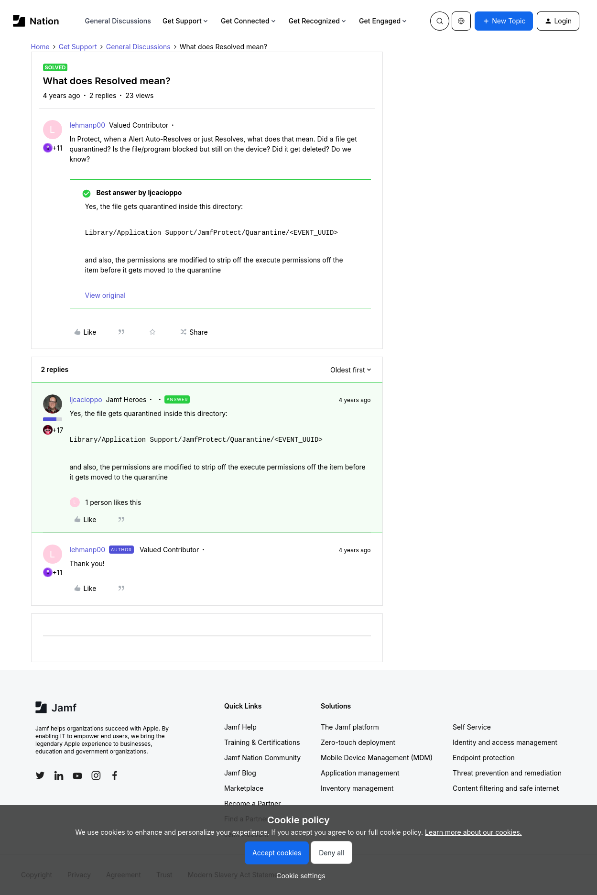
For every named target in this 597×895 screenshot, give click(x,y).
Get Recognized (318, 21)
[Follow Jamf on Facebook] (114, 775)
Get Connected (249, 21)
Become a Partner (252, 803)
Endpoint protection (484, 757)
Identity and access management (505, 742)
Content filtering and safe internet (506, 788)
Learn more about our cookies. (473, 832)
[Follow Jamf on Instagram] (96, 775)
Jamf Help (240, 727)
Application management (360, 773)
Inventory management (357, 788)
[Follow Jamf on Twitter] (40, 775)
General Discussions (118, 21)
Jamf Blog (240, 773)
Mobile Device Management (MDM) (377, 757)
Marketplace (243, 788)
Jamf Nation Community (262, 757)
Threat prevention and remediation (507, 773)
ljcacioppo (86, 399)
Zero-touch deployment (358, 742)
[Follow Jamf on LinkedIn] (59, 775)
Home (40, 47)
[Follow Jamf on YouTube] (77, 775)
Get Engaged (383, 21)
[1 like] (105, 502)
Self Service (472, 727)
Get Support (186, 21)
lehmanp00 (87, 125)
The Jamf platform (350, 727)
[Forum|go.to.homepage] (36, 21)
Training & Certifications (262, 742)
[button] (504, 21)
